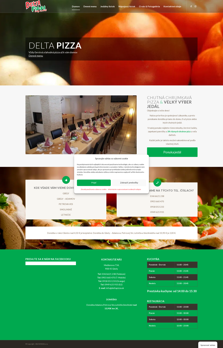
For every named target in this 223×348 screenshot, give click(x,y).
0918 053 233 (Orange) (113, 281)
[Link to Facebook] (191, 6)
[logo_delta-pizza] (36, 6)
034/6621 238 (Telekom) (113, 274)
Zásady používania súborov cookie (94, 189)
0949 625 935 (157, 212)
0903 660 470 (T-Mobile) (113, 277)
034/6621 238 (157, 196)
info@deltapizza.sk (115, 288)
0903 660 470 (157, 201)
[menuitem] (76, 6)
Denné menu (36, 55)
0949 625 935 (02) (113, 284)
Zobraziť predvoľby (129, 183)
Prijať (93, 183)
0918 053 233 (157, 206)
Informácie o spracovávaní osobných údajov (124, 189)
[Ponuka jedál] (172, 152)
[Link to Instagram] (195, 6)
